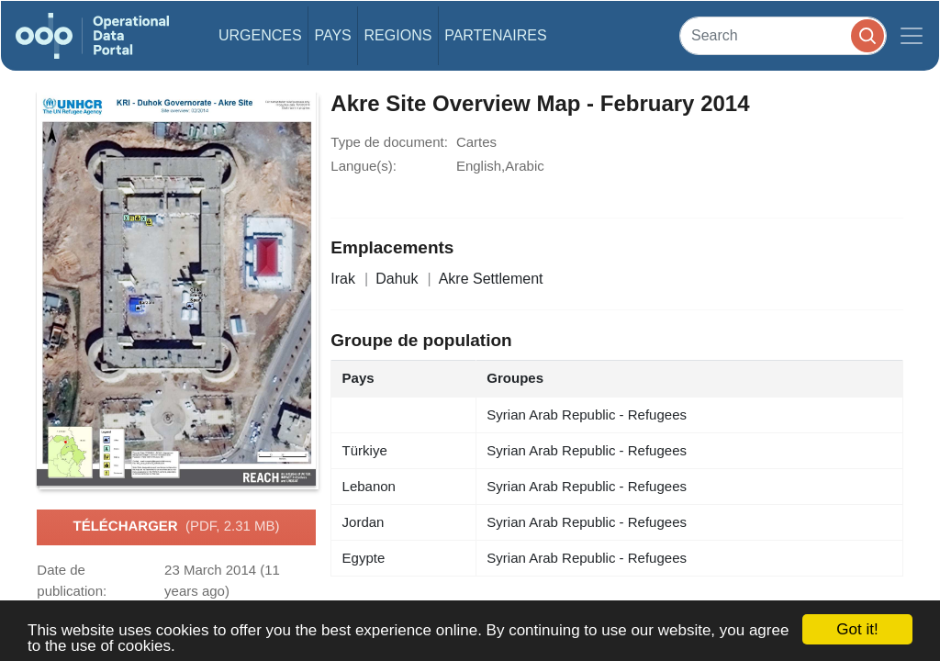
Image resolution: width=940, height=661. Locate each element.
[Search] (783, 35)
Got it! (857, 629)
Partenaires (495, 35)
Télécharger (176, 527)
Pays (332, 35)
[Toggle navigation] (911, 36)
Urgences (260, 35)
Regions (398, 35)
